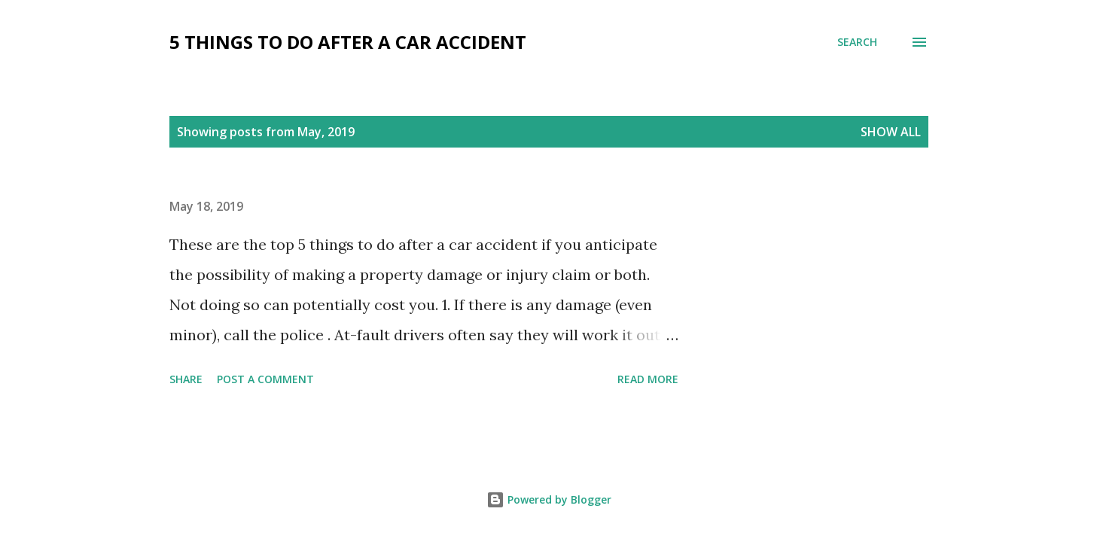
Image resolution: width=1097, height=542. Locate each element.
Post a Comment (265, 379)
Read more (647, 379)
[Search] (857, 42)
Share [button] (186, 379)
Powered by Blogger (548, 499)
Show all (891, 131)
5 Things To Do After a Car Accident (347, 41)
